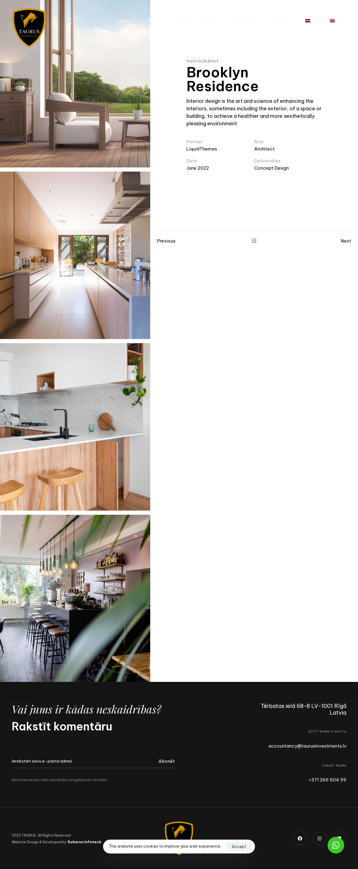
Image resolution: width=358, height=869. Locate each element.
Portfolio (180, 20)
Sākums (124, 20)
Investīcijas (244, 20)
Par (152, 20)
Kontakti (279, 20)
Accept (239, 846)
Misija (210, 20)
